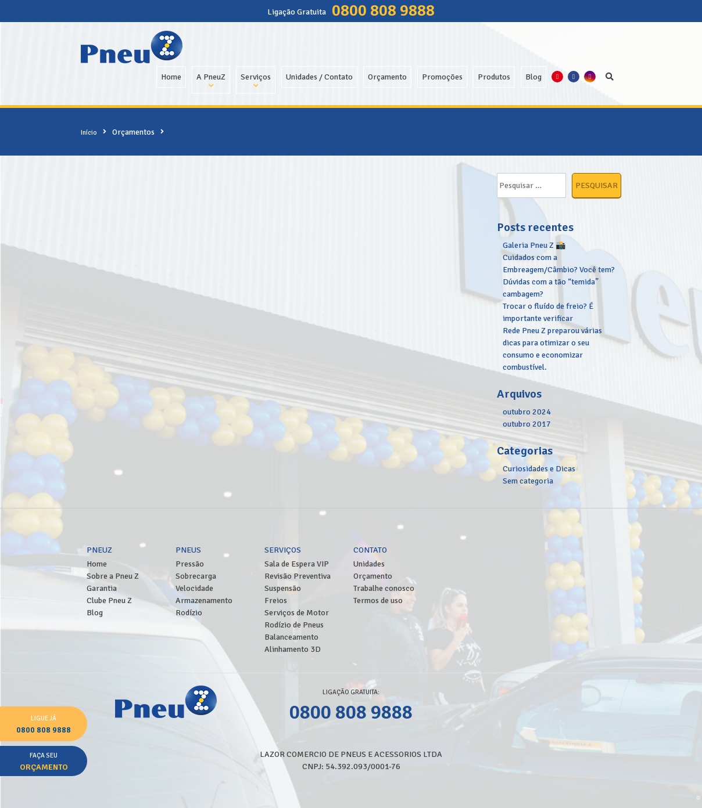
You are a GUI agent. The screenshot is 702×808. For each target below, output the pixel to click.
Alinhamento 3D (292, 649)
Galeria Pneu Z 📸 (534, 245)
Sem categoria (528, 481)
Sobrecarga (196, 576)
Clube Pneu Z (109, 600)
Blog (533, 77)
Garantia (102, 588)
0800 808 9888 (383, 10)
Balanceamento (291, 637)
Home (171, 77)
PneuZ (99, 550)
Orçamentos (133, 132)
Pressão (190, 564)
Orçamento (387, 77)
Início (89, 132)
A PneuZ (210, 77)
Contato (370, 550)
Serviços (256, 77)
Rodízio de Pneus (294, 625)
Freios (275, 600)
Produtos (494, 77)
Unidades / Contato (319, 77)
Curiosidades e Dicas (539, 469)
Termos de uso (378, 600)
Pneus (188, 550)
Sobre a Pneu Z (113, 576)
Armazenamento (204, 600)
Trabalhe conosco (383, 588)
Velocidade (194, 588)
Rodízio (189, 613)
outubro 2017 (527, 424)
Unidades (369, 564)
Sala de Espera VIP (296, 564)
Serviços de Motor (296, 613)
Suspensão (282, 588)
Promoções (442, 77)
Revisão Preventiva (297, 576)
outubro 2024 (527, 412)
